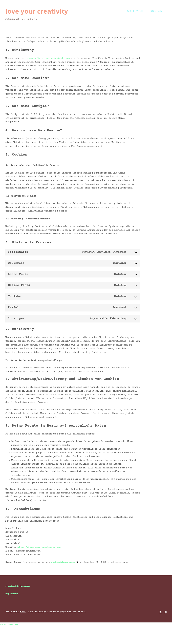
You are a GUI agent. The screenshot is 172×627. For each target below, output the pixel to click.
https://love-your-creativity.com (48, 58)
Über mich (135, 10)
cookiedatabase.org (63, 562)
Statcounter (9, 624)
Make (23, 612)
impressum (11, 593)
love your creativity (36, 11)
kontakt (157, 10)
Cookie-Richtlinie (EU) (17, 586)
